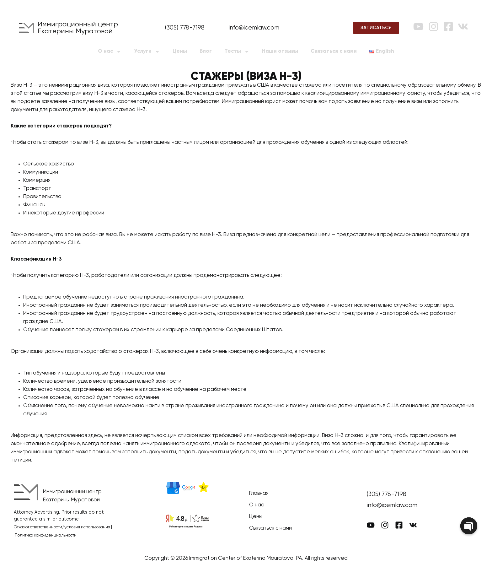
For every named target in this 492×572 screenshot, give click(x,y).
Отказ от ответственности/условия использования (62, 527)
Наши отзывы (280, 51)
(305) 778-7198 (185, 28)
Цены (180, 51)
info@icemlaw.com (254, 28)
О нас (109, 51)
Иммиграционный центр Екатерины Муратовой (78, 28)
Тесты (236, 51)
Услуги (147, 51)
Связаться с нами (334, 51)
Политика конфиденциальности (46, 535)
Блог (206, 51)
